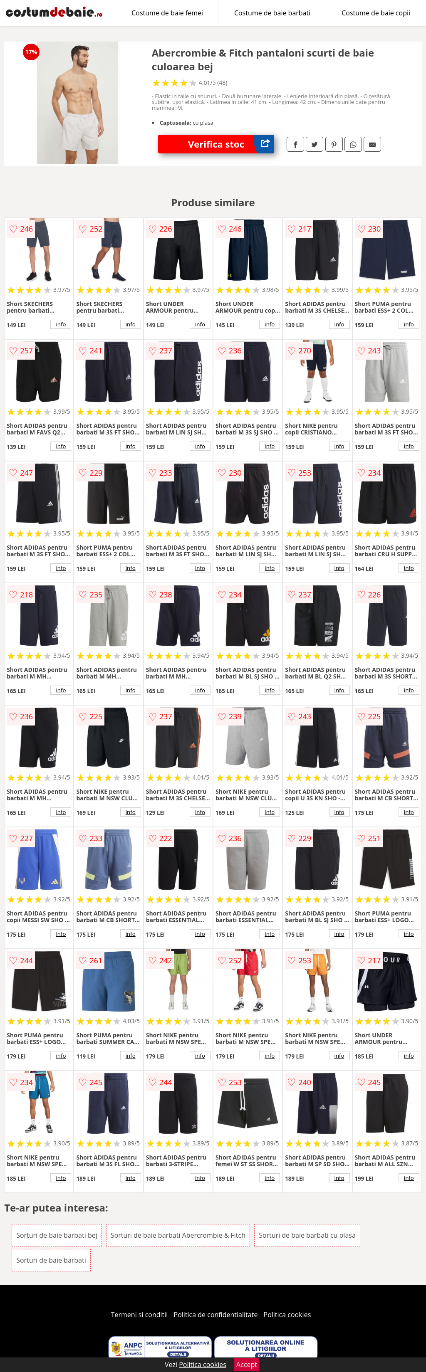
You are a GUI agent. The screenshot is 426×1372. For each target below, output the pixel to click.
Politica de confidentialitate (216, 1314)
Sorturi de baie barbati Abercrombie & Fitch (178, 1235)
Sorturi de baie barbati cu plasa (307, 1235)
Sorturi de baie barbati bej (56, 1235)
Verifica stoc (231, 144)
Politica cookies (287, 1314)
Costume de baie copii (376, 12)
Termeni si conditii (139, 1314)
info (61, 324)
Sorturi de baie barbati (51, 1260)
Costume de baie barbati (272, 12)
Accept (246, 1364)
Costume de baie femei (167, 12)
